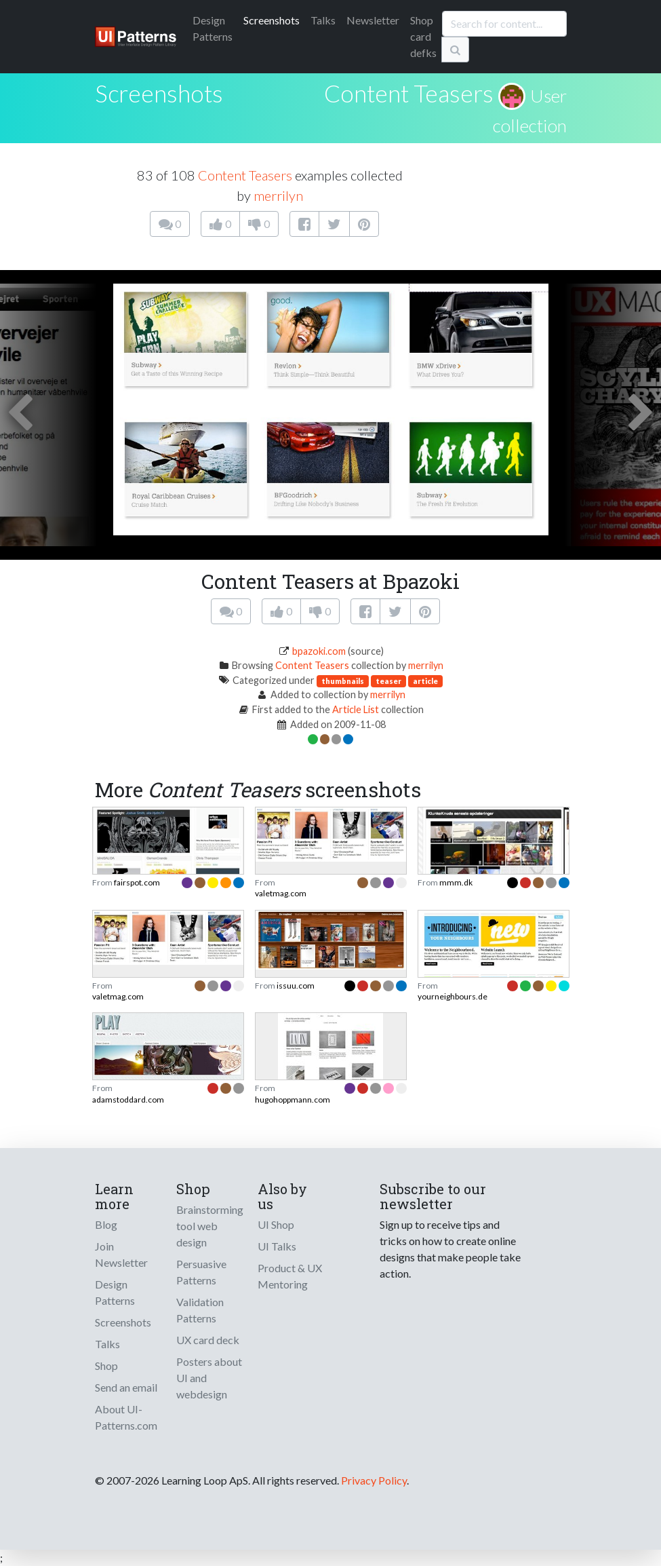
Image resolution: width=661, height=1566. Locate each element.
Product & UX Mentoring (290, 1276)
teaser (388, 680)
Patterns (213, 28)
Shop (106, 1365)
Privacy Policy (374, 1480)
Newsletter (372, 20)
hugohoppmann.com (292, 1099)
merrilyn (278, 195)
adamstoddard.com (128, 1099)
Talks (323, 20)
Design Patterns (115, 1292)
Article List (355, 709)
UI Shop (276, 1224)
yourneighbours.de (452, 996)
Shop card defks (423, 36)
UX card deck (207, 1339)
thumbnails (342, 680)
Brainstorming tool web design (209, 1225)
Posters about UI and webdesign (209, 1377)
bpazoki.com (319, 651)
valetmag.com (280, 893)
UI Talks (277, 1246)
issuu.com (296, 985)
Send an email (126, 1387)
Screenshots (271, 20)
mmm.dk (456, 882)
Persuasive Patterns (201, 1271)
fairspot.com (137, 882)
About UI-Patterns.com (126, 1417)
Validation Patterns (200, 1309)
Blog (106, 1224)
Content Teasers (409, 93)
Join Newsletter (121, 1254)
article (425, 680)
